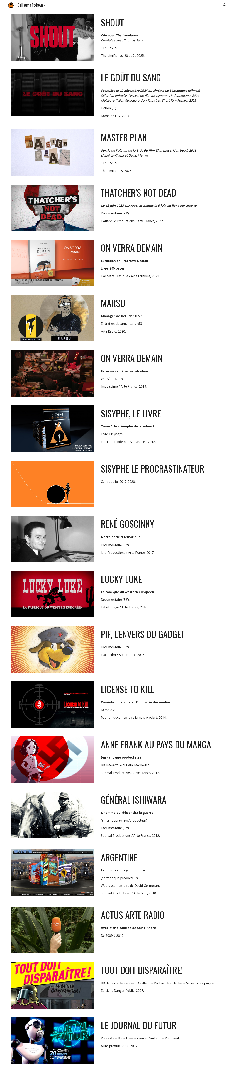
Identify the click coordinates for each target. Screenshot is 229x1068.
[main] (158, 22)
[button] (224, 5)
